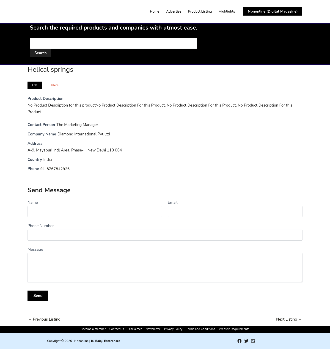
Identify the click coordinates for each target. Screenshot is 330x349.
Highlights (227, 11)
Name (33, 202)
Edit (34, 85)
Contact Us (118, 329)
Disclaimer (136, 329)
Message (35, 249)
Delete (54, 85)
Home (154, 11)
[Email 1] (253, 341)
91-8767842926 (55, 168)
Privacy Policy (172, 329)
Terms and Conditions (199, 329)
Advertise (173, 11)
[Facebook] (239, 341)
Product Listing (200, 11)
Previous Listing (44, 319)
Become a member (95, 329)
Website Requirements (232, 329)
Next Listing (289, 319)
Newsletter (153, 329)
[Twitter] (246, 341)
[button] (272, 11)
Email (172, 202)
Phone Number (41, 225)
